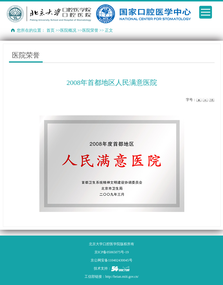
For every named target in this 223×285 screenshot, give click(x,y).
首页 (50, 30)
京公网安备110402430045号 (111, 260)
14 (211, 100)
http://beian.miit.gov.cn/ (122, 277)
